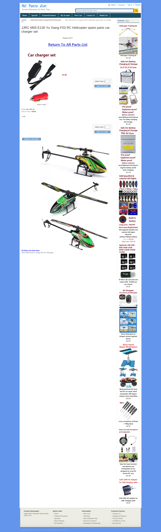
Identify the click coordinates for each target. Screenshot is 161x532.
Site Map (86, 516)
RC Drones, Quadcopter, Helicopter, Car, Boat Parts (50, 529)
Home (24, 15)
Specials (34, 15)
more (127, 21)
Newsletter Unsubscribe (91, 523)
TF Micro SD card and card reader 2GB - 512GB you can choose (128, 281)
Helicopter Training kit (128, 54)
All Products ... (59, 523)
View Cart (78, 15)
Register (138, 5)
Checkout (121, 5)
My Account (65, 15)
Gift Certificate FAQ (90, 518)
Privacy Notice (118, 518)
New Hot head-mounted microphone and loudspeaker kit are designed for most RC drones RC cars (128, 468)
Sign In (130, 5)
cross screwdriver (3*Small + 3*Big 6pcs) (128, 422)
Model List (104, 15)
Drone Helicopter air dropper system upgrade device (128, 336)
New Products (59, 521)
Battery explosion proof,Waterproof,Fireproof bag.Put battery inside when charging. (128, 166)
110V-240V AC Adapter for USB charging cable (128, 499)
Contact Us (91, 15)
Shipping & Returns (119, 516)
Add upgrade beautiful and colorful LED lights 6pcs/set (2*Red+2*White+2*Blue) (128, 232)
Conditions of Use (119, 521)
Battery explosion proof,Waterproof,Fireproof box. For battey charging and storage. (128, 117)
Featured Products (49, 15)
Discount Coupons (90, 521)
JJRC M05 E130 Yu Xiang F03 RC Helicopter (46, 20)
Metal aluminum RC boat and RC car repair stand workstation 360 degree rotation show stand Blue (128, 392)
